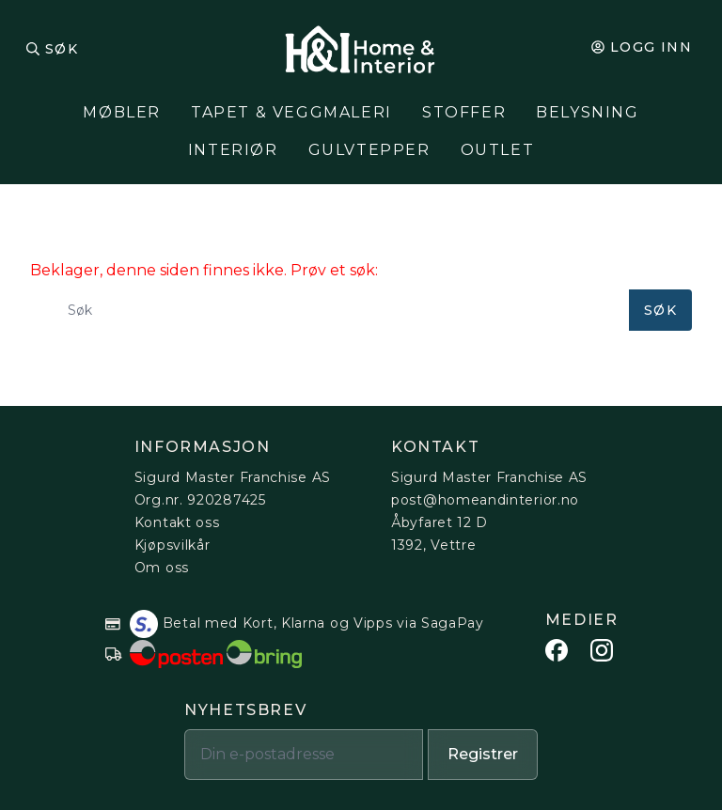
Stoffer (464, 112)
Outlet (498, 150)
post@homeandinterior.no (485, 499)
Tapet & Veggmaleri (291, 112)
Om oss (161, 567)
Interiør (233, 150)
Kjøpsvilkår (172, 545)
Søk (61, 48)
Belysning (587, 112)
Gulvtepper (369, 150)
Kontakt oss (177, 522)
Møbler (122, 112)
